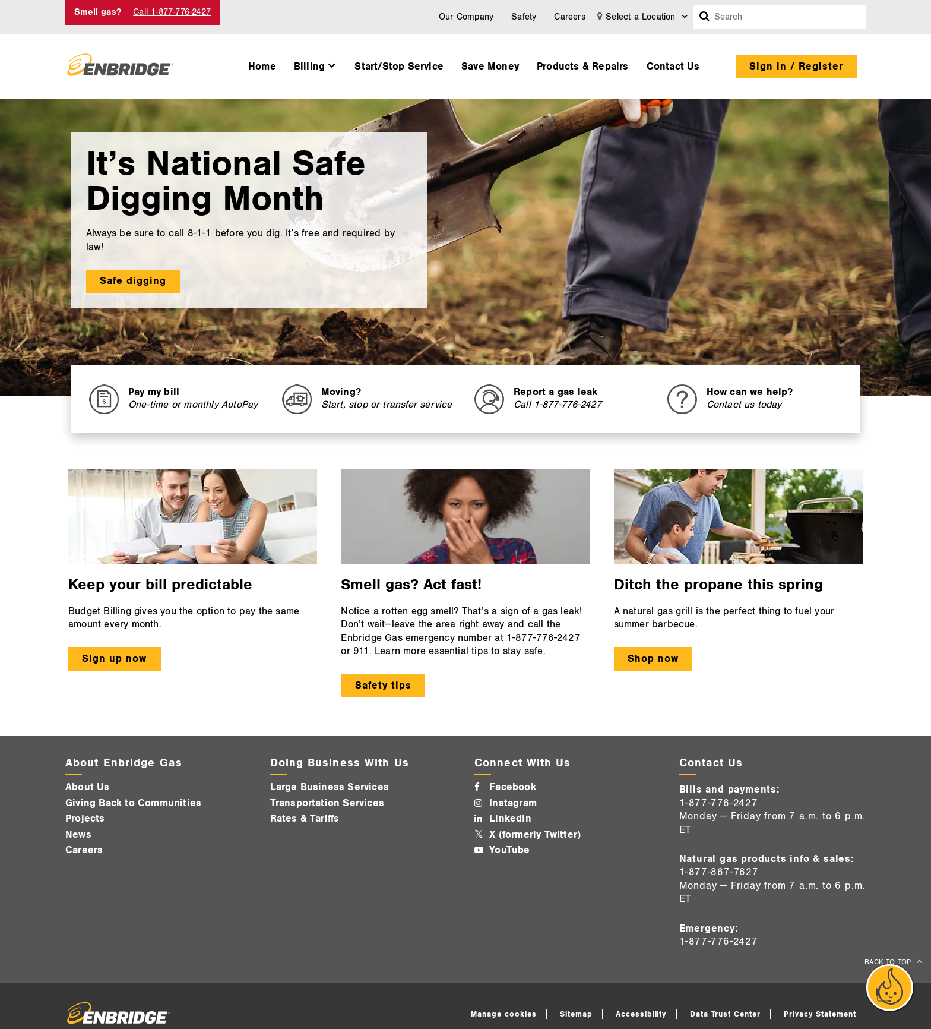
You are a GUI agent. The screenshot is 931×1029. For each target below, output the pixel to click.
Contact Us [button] (673, 66)
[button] (315, 63)
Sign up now (114, 659)
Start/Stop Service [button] (399, 66)
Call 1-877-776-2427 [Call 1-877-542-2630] (172, 12)
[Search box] (705, 17)
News (78, 835)
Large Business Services (330, 787)
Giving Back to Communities (133, 803)
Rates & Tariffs (305, 819)
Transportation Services (327, 803)
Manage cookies (504, 1014)
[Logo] (120, 66)
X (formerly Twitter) (535, 835)
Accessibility (641, 1014)
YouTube (509, 850)
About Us (87, 787)
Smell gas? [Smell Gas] (97, 12)
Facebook (512, 787)
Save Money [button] (490, 66)
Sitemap (576, 1014)
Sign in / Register (796, 66)
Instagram (513, 803)
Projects (85, 819)
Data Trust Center (725, 1014)
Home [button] (262, 66)
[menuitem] (262, 63)
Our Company (466, 17)
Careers (569, 17)
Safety (523, 17)
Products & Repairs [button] (583, 66)
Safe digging (133, 281)
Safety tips (383, 686)
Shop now (653, 659)
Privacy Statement (820, 1014)
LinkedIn (510, 819)
